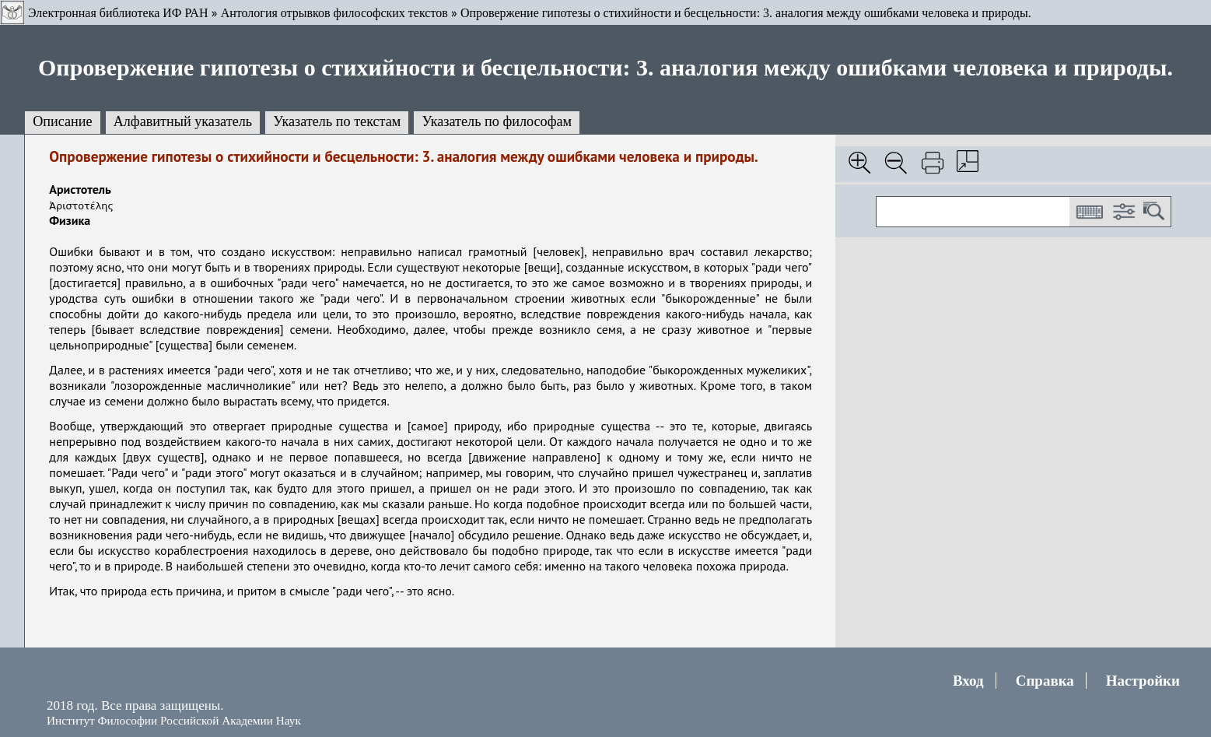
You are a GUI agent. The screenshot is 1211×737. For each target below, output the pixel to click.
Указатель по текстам (337, 121)
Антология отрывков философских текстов (334, 12)
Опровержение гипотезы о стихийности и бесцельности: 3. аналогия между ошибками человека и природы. (745, 12)
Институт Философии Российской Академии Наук (174, 720)
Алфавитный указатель (183, 121)
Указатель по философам (497, 121)
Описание (63, 121)
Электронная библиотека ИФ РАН (118, 12)
